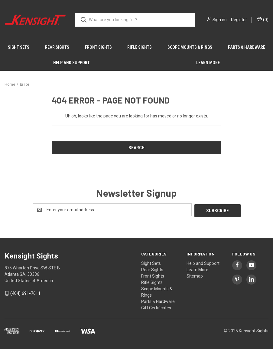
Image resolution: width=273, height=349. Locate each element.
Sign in (219, 19)
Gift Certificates (156, 307)
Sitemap (195, 275)
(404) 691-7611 (25, 292)
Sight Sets (18, 47)
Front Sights (98, 47)
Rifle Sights (139, 47)
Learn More (208, 62)
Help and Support (71, 62)
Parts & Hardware (246, 47)
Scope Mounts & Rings (189, 47)
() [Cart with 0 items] (262, 19)
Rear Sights (57, 47)
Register (239, 19)
